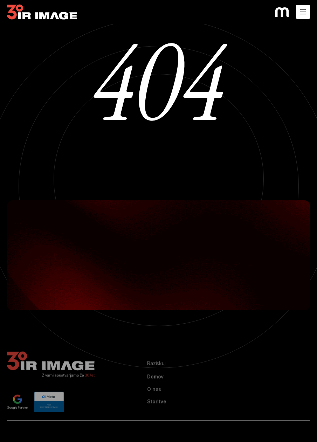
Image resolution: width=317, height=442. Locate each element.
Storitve (156, 411)
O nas (154, 398)
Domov (155, 386)
